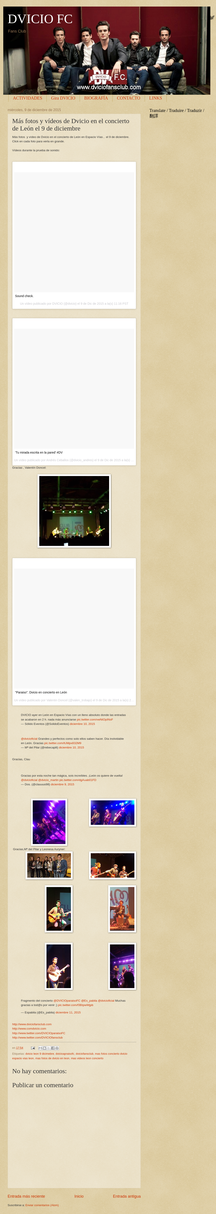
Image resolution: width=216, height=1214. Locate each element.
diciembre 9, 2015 (62, 784)
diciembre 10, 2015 (82, 724)
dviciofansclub (84, 1053)
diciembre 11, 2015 (68, 1012)
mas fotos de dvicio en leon (52, 1058)
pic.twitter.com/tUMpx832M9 (62, 743)
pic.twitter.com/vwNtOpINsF (95, 719)
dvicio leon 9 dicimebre (40, 1053)
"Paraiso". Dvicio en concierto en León (41, 692)
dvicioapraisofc (65, 1053)
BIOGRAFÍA (96, 98)
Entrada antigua (127, 1196)
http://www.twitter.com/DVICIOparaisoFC (38, 1033)
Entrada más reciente (26, 1196)
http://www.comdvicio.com (29, 1028)
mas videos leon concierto (87, 1058)
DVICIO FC (40, 19)
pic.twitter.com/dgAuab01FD (77, 780)
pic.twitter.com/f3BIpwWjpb (75, 1005)
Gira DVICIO (63, 98)
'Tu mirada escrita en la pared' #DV (39, 452)
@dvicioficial (29, 738)
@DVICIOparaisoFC (67, 1000)
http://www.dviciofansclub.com (31, 1024)
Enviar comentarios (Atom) (42, 1205)
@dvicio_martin (48, 780)
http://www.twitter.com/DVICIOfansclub (37, 1037)
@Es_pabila (89, 1000)
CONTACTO (128, 98)
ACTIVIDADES (27, 98)
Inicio (79, 1196)
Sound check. (24, 296)
